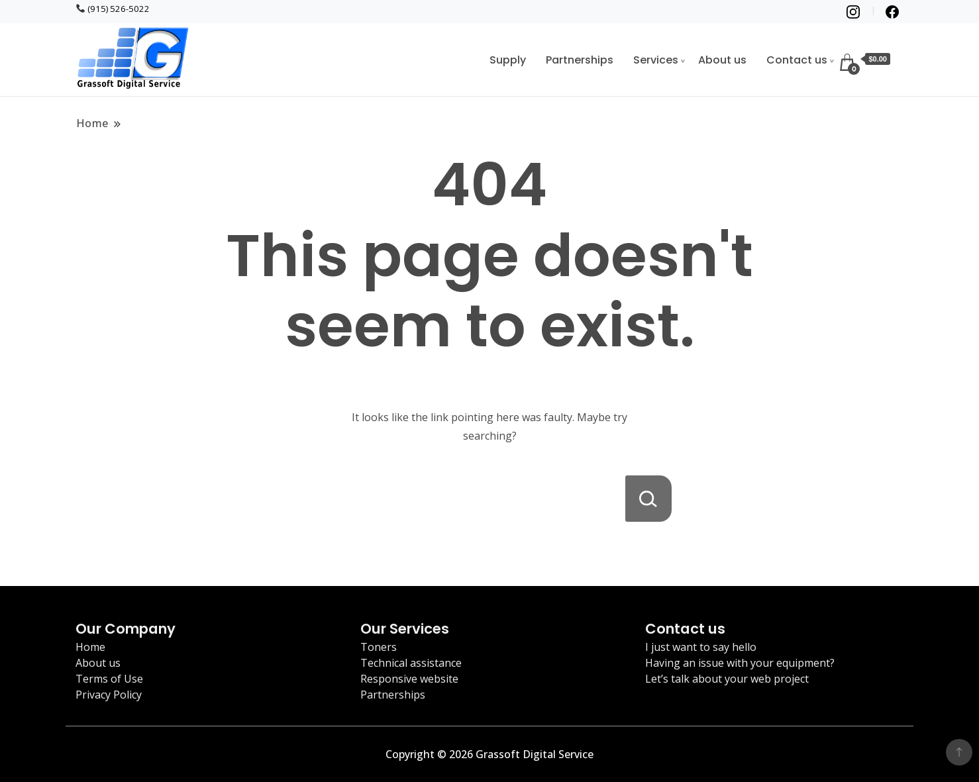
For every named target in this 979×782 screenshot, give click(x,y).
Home (90, 647)
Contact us (796, 60)
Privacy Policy (109, 694)
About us (722, 60)
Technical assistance (411, 663)
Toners (378, 647)
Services (655, 60)
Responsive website (409, 678)
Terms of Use (109, 678)
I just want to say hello (700, 647)
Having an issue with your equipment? (740, 663)
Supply (508, 60)
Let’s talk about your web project (727, 678)
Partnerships (579, 60)
